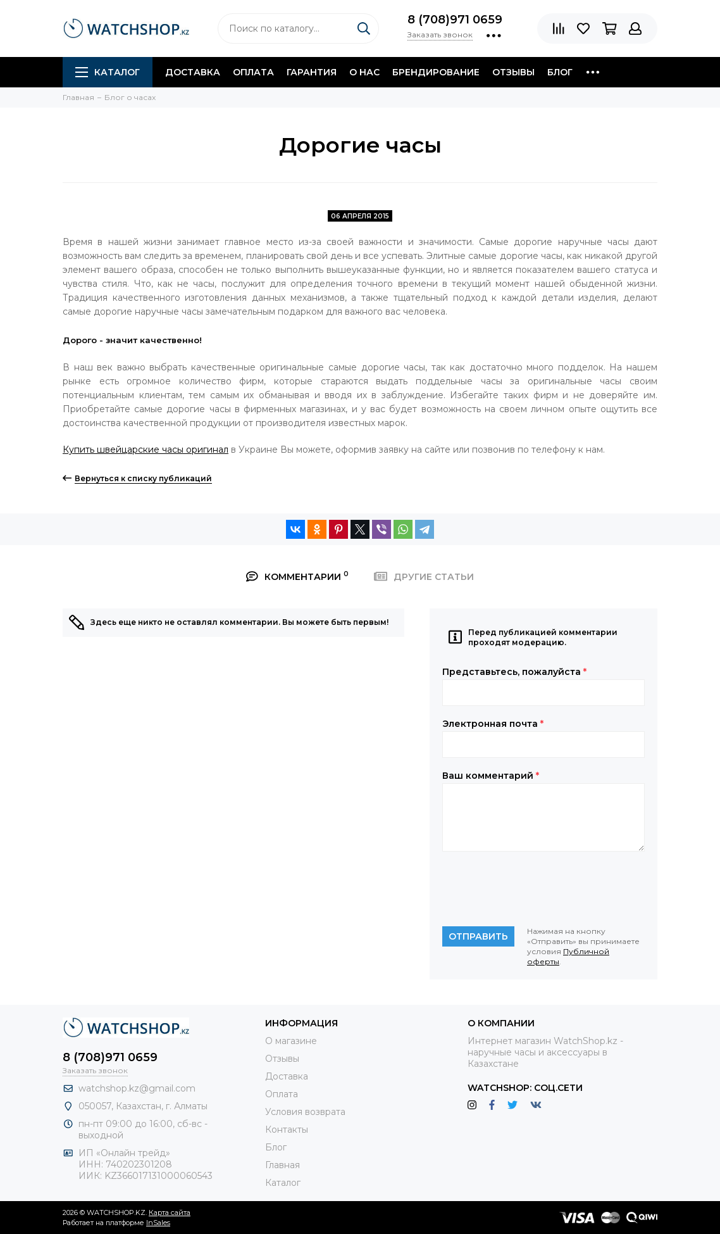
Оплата (253, 72)
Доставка (192, 72)
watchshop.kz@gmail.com (137, 1088)
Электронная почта (492, 724)
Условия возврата (305, 1112)
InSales (158, 1222)
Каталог (107, 72)
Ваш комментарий (490, 776)
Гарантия (312, 72)
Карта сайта (169, 1212)
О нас (364, 72)
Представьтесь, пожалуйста (514, 672)
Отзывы (513, 72)
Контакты (286, 1129)
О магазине (291, 1041)
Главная (282, 1165)
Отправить (478, 936)
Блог (560, 72)
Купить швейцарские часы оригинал (145, 449)
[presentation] (538, 889)
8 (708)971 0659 (454, 20)
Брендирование (436, 72)
